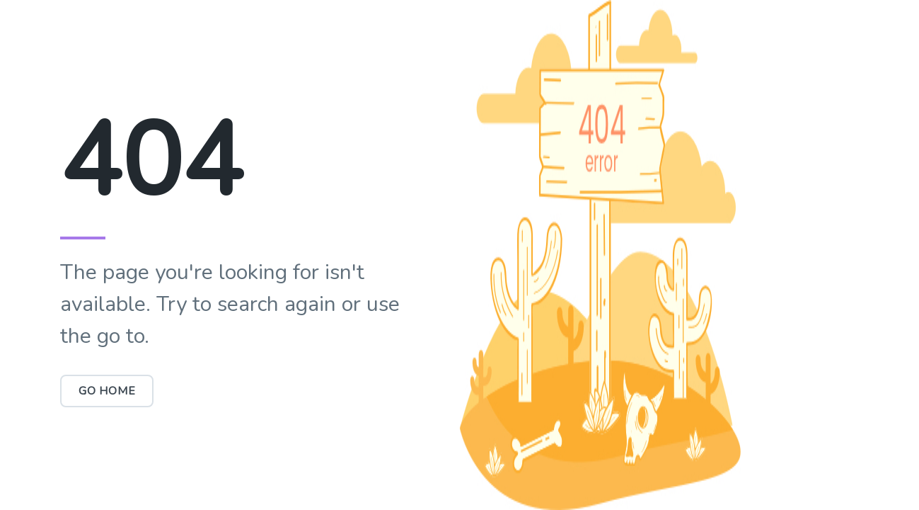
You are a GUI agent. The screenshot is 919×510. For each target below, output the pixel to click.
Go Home (107, 391)
